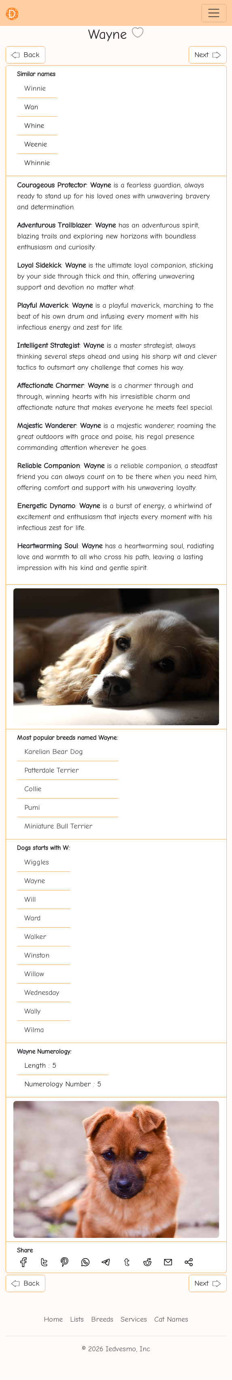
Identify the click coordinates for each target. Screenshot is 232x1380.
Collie (32, 789)
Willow (34, 974)
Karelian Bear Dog (53, 752)
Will (30, 899)
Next (207, 55)
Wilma (34, 1030)
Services (134, 1319)
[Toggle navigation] (214, 13)
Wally (32, 1011)
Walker (35, 937)
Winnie (35, 88)
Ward (32, 918)
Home (53, 1319)
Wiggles (36, 862)
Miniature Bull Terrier (58, 826)
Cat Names (171, 1319)
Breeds (102, 1319)
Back (25, 55)
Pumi (32, 807)
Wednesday (41, 992)
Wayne (34, 881)
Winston (36, 955)
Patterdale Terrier (51, 770)
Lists (77, 1319)
